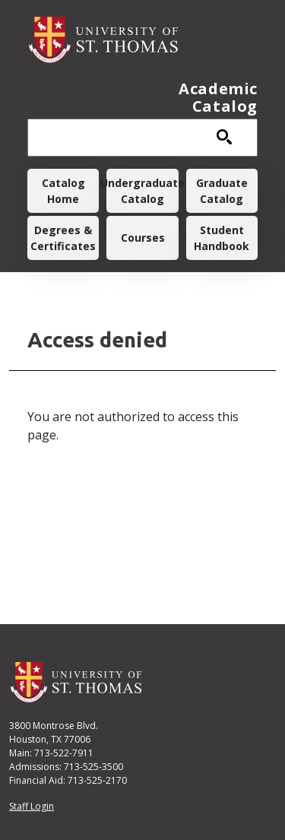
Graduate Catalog (222, 191)
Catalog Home (63, 191)
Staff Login (31, 806)
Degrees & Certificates (63, 238)
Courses (143, 237)
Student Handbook (221, 238)
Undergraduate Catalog (142, 191)
